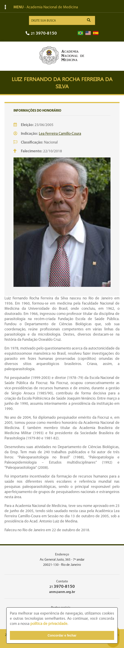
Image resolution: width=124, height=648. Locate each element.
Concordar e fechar (62, 635)
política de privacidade (48, 624)
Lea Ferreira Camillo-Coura (60, 134)
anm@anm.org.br (62, 592)
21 (41, 33)
